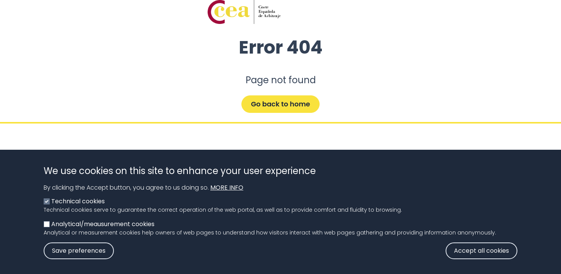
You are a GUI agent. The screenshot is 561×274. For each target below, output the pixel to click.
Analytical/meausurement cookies (102, 233)
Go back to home (280, 104)
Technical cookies (78, 210)
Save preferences (79, 260)
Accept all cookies (481, 260)
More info (226, 197)
